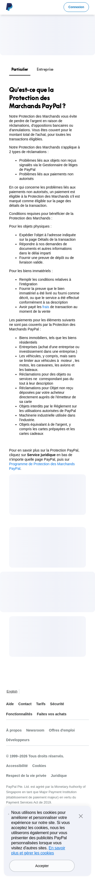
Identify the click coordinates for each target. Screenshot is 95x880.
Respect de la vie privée (26, 776)
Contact (24, 704)
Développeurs (18, 740)
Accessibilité (17, 766)
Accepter (42, 873)
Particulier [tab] (19, 69)
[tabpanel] (44, 278)
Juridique (59, 776)
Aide (10, 704)
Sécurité (57, 704)
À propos (14, 730)
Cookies (39, 766)
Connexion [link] (76, 7)
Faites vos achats (51, 714)
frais (46, 307)
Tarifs (40, 704)
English (12, 691)
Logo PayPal (9, 7)
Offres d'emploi (62, 730)
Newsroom (35, 730)
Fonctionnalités (19, 714)
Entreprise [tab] (45, 69)
